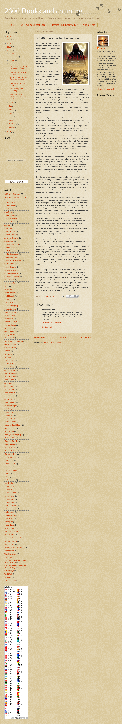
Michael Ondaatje (10, 451)
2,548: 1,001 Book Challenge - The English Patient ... (18, 96)
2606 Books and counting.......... (53, 11)
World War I (8, 577)
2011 (9, 50)
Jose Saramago (10, 402)
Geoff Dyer (8, 328)
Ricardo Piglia (9, 486)
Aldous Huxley (9, 215)
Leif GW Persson (10, 428)
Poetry (6, 473)
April (11, 117)
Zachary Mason (10, 580)
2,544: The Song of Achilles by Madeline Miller (18, 68)
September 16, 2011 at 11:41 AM (54, 322)
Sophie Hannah (10, 515)
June (11, 110)
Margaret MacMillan (11, 441)
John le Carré (9, 389)
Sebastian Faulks (10, 509)
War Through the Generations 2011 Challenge (15, 561)
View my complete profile (106, 89)
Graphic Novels (10, 348)
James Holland (9, 370)
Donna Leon (8, 299)
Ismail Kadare (9, 357)
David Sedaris (9, 296)
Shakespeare (9, 512)
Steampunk (8, 522)
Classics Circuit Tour (11, 277)
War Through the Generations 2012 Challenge (15, 567)
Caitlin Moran (9, 264)
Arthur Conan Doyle (11, 244)
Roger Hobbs (9, 502)
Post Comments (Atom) (52, 342)
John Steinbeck (10, 396)
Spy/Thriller (8, 518)
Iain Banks (8, 354)
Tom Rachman (9, 535)
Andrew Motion (9, 222)
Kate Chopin (8, 409)
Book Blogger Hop (11, 251)
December (13, 53)
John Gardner (9, 383)
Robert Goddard (10, 493)
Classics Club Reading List (64, 24)
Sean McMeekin (10, 506)
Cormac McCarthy (11, 283)
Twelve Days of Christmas (13, 548)
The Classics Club (11, 531)
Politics (7, 477)
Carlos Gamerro (10, 267)
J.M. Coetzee (9, 360)
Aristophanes (9, 241)
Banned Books (9, 248)
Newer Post (39, 337)
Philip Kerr (8, 467)
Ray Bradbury (9, 483)
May (10, 113)
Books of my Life (10, 257)
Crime (6, 286)
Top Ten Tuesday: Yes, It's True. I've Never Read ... (18, 79)
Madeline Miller (10, 438)
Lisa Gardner (9, 431)
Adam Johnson (9, 202)
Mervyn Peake (9, 444)
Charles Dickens (10, 270)
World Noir (8, 574)
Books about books (11, 254)
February (12, 124)
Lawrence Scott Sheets (12, 425)
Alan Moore (8, 212)
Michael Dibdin (9, 447)
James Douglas (10, 367)
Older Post (86, 337)
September (13, 64)
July (10, 106)
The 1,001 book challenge (32, 24)
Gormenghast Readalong (13, 341)
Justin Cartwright (10, 406)
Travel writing (9, 544)
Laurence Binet (10, 422)
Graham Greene (10, 344)
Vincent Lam (8, 557)
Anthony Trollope (10, 235)
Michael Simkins (10, 454)
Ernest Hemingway (11, 306)
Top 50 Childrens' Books (13, 538)
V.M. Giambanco (10, 554)
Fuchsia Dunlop (10, 325)
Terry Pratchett (9, 528)
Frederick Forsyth (10, 322)
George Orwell (9, 335)
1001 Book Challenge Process (15, 197)
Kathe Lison (8, 415)
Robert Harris (9, 496)
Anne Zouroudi (9, 231)
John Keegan (9, 386)
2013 (9, 43)
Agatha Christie (10, 206)
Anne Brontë (9, 228)
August (11, 102)
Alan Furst (8, 209)
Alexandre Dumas (10, 218)
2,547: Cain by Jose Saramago (16, 90)
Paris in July (8, 460)
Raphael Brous (9, 480)
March (11, 120)
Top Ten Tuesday (10, 541)
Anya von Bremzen (11, 238)
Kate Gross (8, 412)
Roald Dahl (8, 489)
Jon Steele (8, 399)
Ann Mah (7, 225)
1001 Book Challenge (12, 194)
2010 (9, 132)
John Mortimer (9, 393)
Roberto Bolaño (10, 499)
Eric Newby (8, 302)
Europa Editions (10, 309)
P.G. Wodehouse (10, 457)
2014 (9, 40)
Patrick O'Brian (9, 464)
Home (10, 24)
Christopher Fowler (11, 273)
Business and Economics (13, 260)
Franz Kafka (8, 319)
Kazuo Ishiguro (9, 418)
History (7, 351)
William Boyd (9, 571)
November (13, 57)
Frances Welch (9, 315)
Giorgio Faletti (9, 338)
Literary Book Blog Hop (12, 435)
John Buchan (9, 380)
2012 (9, 47)
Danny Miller (9, 289)
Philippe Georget (10, 470)
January (12, 127)
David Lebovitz (9, 293)
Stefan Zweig (9, 525)
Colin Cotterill (9, 280)
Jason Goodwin (10, 373)
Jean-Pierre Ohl (10, 377)
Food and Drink (10, 312)
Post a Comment (46, 327)
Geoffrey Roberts (10, 331)
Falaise (102, 48)
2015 (9, 36)
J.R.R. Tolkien (9, 364)
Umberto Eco (9, 551)
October (12, 60)
